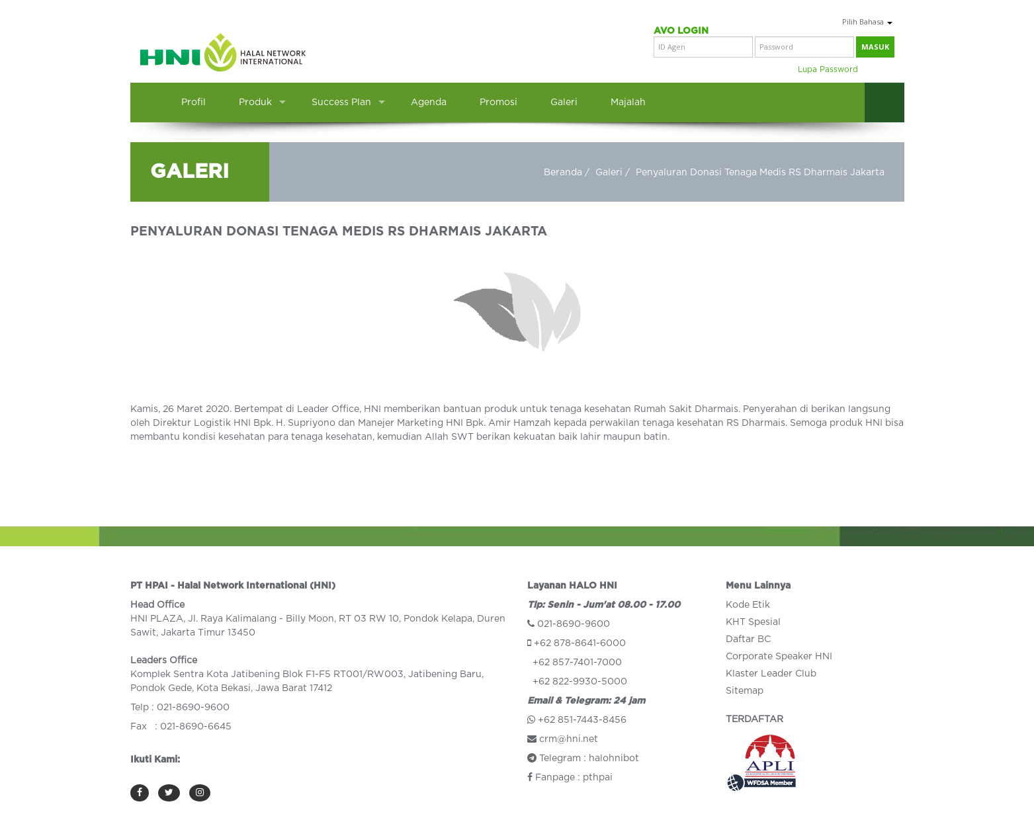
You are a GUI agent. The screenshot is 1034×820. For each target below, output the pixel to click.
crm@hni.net (568, 739)
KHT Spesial (753, 622)
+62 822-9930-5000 (580, 681)
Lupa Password (828, 69)
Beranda (563, 172)
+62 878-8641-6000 (580, 643)
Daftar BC (748, 639)
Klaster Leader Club (771, 673)
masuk (875, 47)
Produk (255, 102)
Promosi (498, 102)
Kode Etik (748, 605)
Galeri (564, 102)
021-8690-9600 (573, 624)
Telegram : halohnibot (583, 758)
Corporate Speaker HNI (779, 656)
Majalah (628, 102)
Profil (193, 102)
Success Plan (341, 102)
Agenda (429, 102)
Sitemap (744, 691)
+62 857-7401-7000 (577, 662)
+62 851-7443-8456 (582, 720)
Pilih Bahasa (867, 21)
